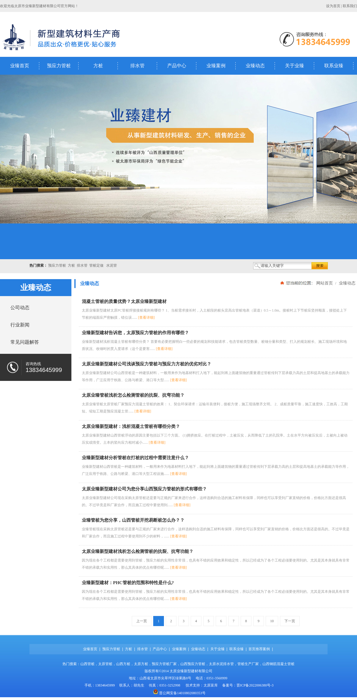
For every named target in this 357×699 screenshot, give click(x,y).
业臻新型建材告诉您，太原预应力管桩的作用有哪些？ (135, 332)
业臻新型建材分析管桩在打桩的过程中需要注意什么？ (135, 457)
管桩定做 (96, 265)
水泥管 (111, 265)
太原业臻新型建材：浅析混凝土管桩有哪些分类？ (131, 426)
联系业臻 (333, 65)
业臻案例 (216, 65)
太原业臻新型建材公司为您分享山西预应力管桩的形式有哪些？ (144, 489)
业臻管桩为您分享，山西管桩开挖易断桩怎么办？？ (133, 520)
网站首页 (324, 283)
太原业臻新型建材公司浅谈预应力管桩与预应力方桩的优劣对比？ (146, 364)
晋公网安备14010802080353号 (182, 693)
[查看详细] (146, 317)
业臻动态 (255, 65)
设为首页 (333, 6)
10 (272, 621)
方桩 (98, 65)
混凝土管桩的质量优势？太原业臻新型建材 (124, 301)
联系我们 (350, 6)
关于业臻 (294, 65)
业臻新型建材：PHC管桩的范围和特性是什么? (128, 582)
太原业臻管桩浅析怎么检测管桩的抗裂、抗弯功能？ (133, 395)
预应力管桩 (59, 65)
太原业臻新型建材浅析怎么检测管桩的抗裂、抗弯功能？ (137, 551)
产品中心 (176, 65)
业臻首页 (19, 65)
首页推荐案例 (259, 649)
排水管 (137, 65)
